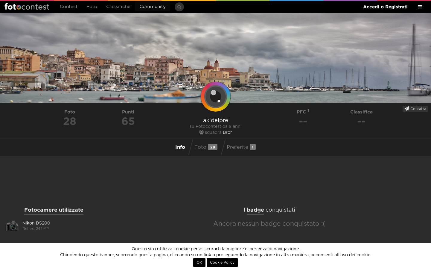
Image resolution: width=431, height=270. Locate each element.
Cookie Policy (222, 262)
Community (152, 6)
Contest (68, 6)
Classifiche (118, 6)
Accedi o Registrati (385, 6)
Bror (227, 133)
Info (180, 147)
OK (199, 262)
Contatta (415, 108)
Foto (91, 6)
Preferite (241, 147)
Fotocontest (26, 6)
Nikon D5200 (36, 223)
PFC (303, 111)
